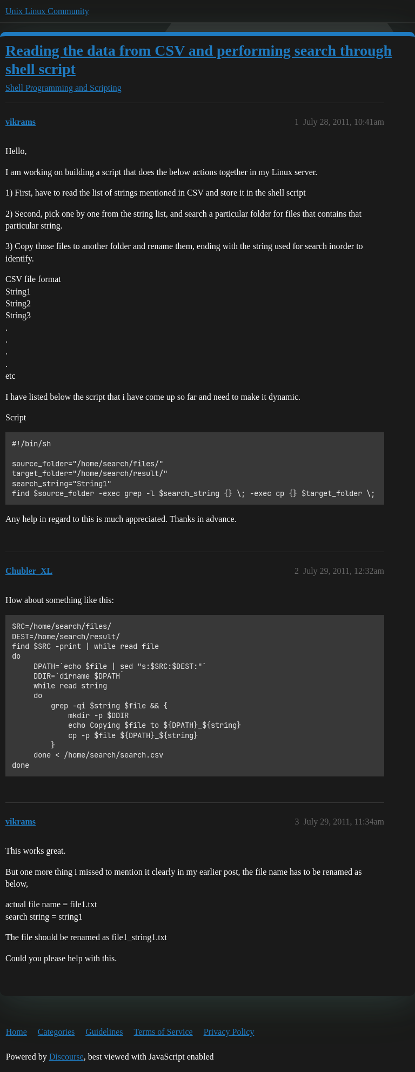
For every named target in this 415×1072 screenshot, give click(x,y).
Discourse (66, 1056)
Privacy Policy (229, 1031)
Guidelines (104, 1031)
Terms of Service (163, 1031)
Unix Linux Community (47, 11)
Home (16, 1031)
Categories (56, 1031)
